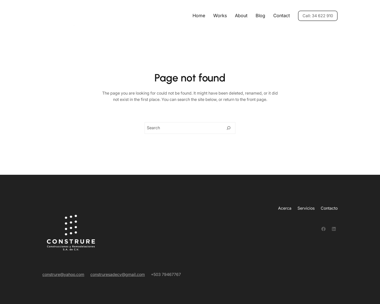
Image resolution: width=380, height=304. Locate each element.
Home (199, 15)
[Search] (228, 128)
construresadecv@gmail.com (117, 274)
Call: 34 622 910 (318, 15)
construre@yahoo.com (63, 274)
